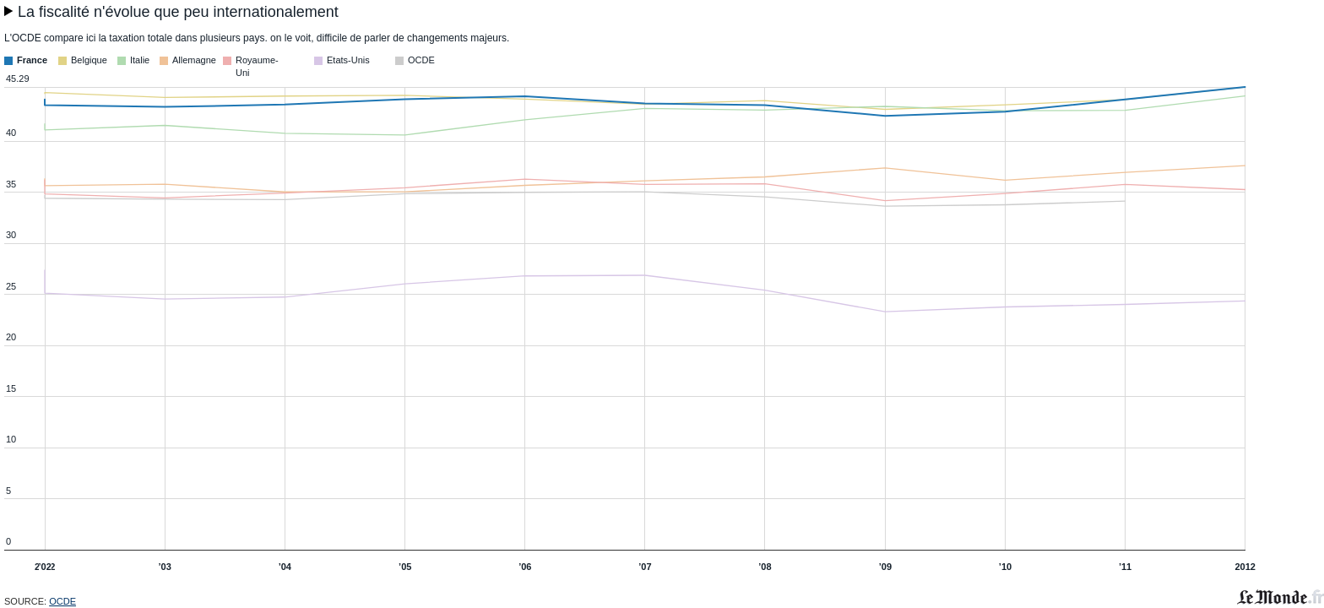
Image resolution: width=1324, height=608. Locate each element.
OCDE (62, 601)
